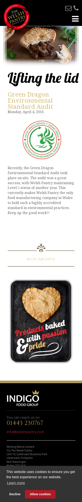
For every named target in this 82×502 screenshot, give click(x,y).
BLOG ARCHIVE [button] (41, 259)
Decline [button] (14, 494)
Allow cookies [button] (40, 494)
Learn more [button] (16, 483)
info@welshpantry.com (25, 431)
